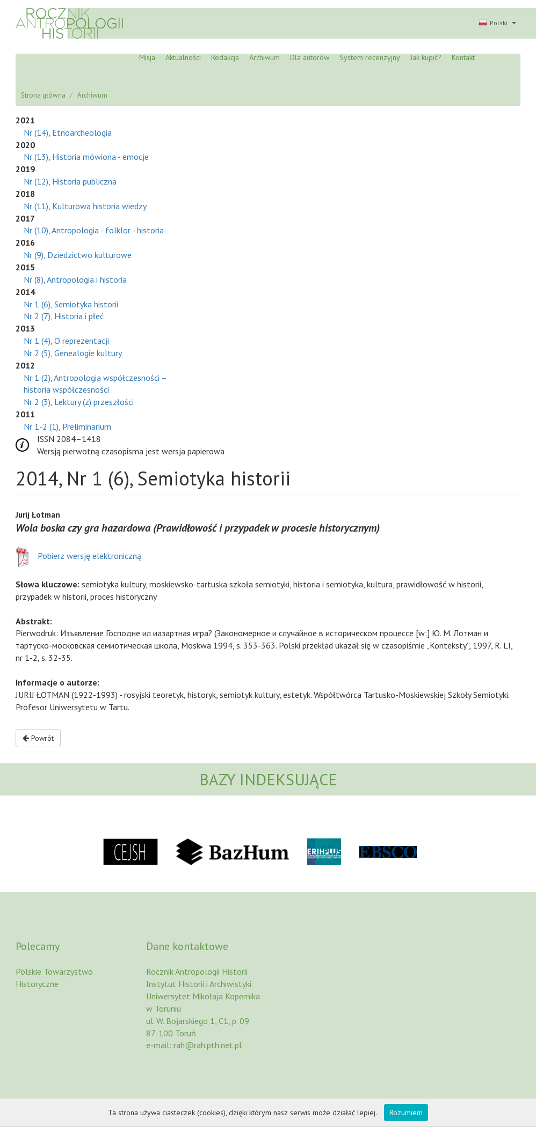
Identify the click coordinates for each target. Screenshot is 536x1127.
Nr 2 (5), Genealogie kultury (73, 353)
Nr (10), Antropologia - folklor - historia (94, 230)
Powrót (38, 738)
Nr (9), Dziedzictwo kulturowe (78, 254)
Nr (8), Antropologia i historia (75, 279)
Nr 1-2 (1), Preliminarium (67, 426)
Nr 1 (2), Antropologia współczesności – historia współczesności (95, 383)
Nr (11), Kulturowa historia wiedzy (85, 206)
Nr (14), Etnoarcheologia (68, 132)
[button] (496, 23)
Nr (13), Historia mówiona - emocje (86, 156)
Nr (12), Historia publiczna (70, 181)
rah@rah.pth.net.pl (207, 1045)
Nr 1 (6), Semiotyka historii (71, 304)
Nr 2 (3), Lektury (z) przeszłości (79, 401)
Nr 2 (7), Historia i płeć (64, 316)
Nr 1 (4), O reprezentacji (66, 340)
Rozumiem (406, 1112)
